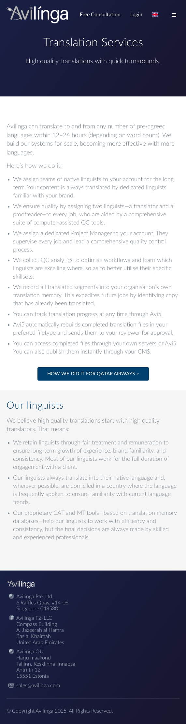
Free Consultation (100, 14)
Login (136, 14)
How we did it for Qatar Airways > (93, 373)
